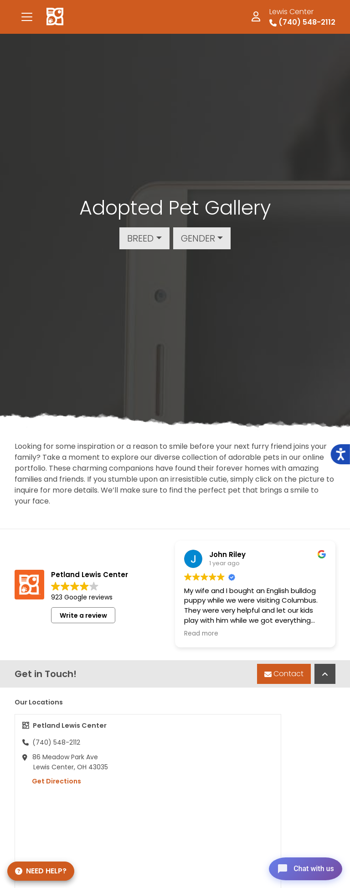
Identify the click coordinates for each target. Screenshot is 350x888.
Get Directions (51, 781)
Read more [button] (201, 634)
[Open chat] (301, 867)
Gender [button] (198, 238)
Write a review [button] (83, 615)
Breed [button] (140, 238)
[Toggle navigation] (27, 17)
